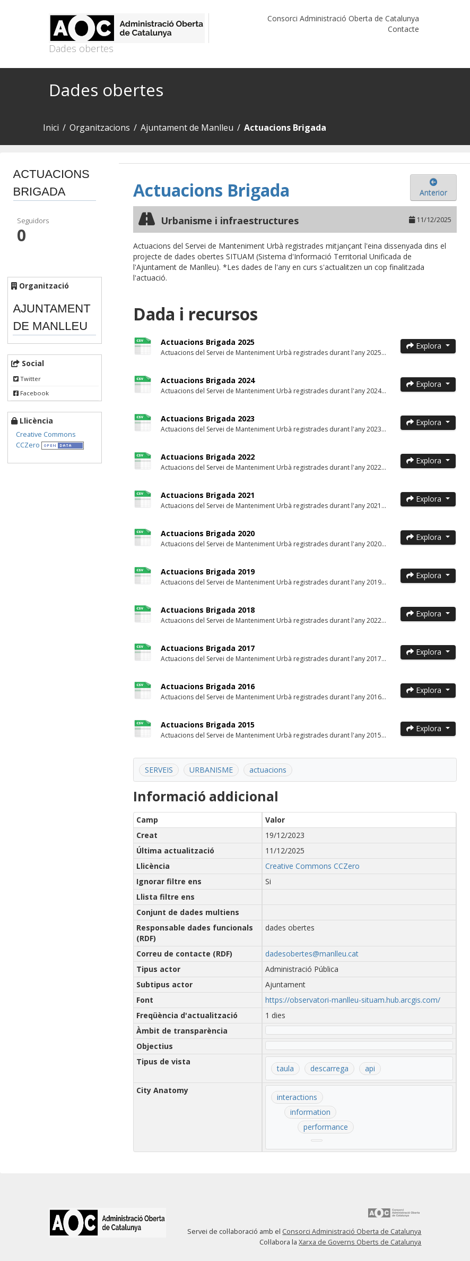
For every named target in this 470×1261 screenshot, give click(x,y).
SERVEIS (159, 770)
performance (325, 1127)
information (310, 1112)
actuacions (267, 770)
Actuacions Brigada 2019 (208, 571)
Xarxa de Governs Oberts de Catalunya (360, 1242)
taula (285, 1068)
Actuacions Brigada (285, 127)
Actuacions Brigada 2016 (208, 686)
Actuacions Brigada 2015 (208, 725)
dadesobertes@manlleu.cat (312, 954)
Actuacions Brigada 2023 (208, 418)
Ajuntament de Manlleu (187, 127)
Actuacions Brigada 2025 (208, 342)
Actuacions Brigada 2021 (208, 495)
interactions (297, 1097)
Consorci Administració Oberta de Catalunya (343, 18)
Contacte (403, 29)
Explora (424, 346)
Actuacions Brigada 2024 (208, 380)
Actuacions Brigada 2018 (208, 610)
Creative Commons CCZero (312, 866)
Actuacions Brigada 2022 (208, 457)
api (370, 1068)
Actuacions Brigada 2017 (208, 648)
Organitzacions (99, 127)
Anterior (433, 188)
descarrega (329, 1068)
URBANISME (211, 770)
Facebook (31, 393)
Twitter (27, 379)
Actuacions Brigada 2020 (208, 533)
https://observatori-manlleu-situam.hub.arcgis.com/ (352, 1000)
